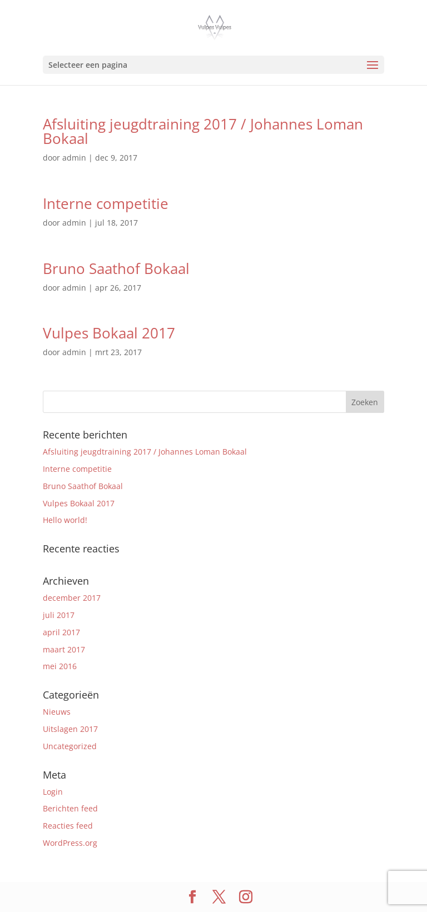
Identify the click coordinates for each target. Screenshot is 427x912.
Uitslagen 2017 (70, 729)
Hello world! (65, 520)
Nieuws (57, 711)
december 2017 (72, 597)
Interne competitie (105, 203)
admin (74, 157)
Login (53, 791)
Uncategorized (70, 746)
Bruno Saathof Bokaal (116, 268)
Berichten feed (70, 808)
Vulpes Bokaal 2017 (109, 333)
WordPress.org (70, 843)
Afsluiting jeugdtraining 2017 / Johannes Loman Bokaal (203, 131)
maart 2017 (64, 649)
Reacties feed (68, 825)
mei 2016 (60, 666)
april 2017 (61, 632)
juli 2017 (59, 615)
